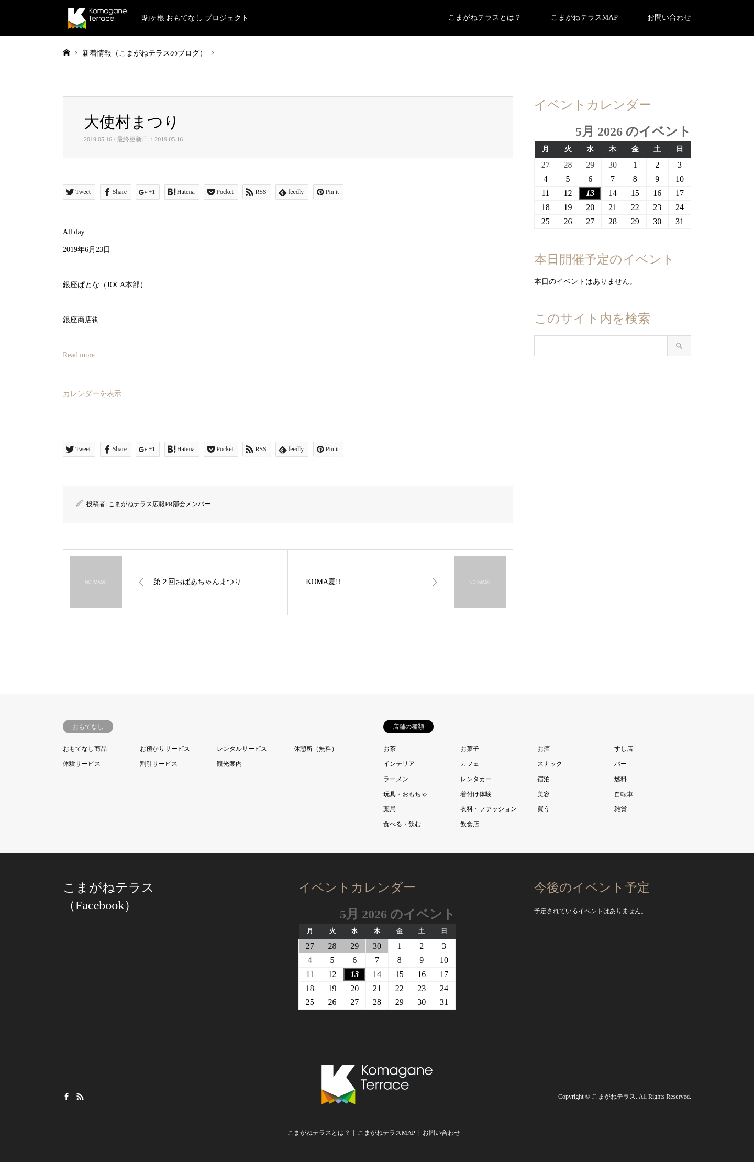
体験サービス (82, 764)
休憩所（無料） (316, 748)
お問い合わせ (669, 17)
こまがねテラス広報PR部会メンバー (159, 504)
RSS (80, 1096)
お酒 (543, 748)
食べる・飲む (402, 824)
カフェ (469, 764)
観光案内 (229, 764)
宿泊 (543, 779)
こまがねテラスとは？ (485, 17)
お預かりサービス (165, 748)
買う (543, 809)
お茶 (389, 748)
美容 (543, 794)
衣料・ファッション (488, 809)
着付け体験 (476, 794)
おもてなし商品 (85, 748)
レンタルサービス (242, 748)
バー (620, 764)
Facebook (66, 1096)
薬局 (389, 809)
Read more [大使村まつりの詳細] (79, 355)
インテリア (399, 764)
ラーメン (395, 779)
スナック (549, 764)
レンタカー (476, 779)
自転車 (623, 794)
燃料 (620, 779)
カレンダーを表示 (92, 394)
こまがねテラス (614, 1096)
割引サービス (159, 764)
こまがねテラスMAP (584, 17)
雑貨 (620, 809)
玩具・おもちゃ (405, 794)
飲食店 (469, 824)
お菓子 (469, 748)
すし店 (623, 748)
